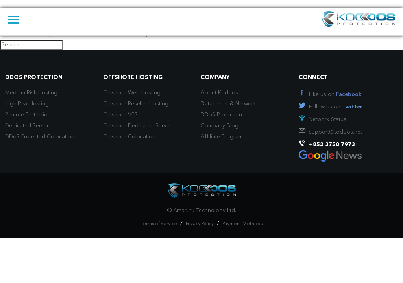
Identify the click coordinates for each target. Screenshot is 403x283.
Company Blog (219, 126)
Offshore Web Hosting (132, 93)
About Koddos (219, 93)
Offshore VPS (120, 115)
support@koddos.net (335, 132)
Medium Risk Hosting (31, 93)
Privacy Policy (200, 224)
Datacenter (214, 104)
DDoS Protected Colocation (39, 137)
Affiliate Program (222, 137)
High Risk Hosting (27, 104)
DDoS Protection (221, 115)
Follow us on (335, 107)
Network (245, 104)
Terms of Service (158, 224)
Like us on (335, 94)
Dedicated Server (27, 126)
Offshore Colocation (129, 137)
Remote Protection (28, 115)
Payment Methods (242, 224)
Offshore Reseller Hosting (135, 104)
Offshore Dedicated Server (137, 126)
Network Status (327, 119)
